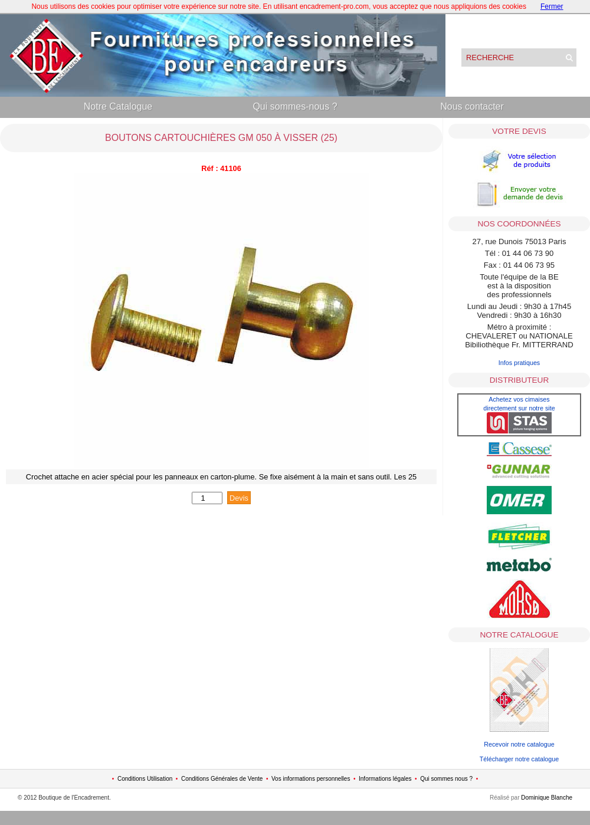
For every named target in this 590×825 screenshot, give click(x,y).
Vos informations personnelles (310, 778)
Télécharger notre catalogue (519, 758)
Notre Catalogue (118, 106)
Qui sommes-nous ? (295, 106)
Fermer (551, 6)
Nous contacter (472, 106)
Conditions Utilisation (144, 778)
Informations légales (385, 778)
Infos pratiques (519, 362)
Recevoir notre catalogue (519, 744)
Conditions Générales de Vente (222, 778)
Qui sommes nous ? (446, 778)
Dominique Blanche (546, 797)
